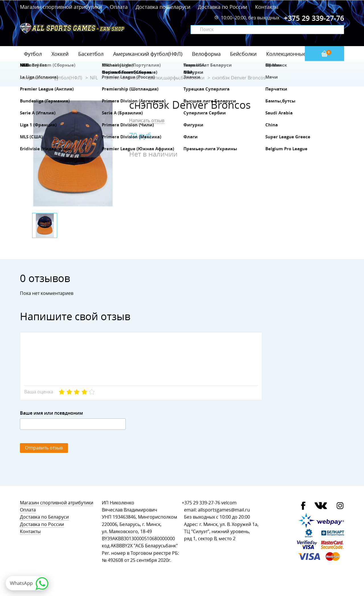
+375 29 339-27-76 (201, 503)
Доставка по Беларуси (163, 6)
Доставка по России (222, 6)
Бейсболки (243, 53)
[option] (73, 153)
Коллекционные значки (295, 53)
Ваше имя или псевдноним (51, 413)
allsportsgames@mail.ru (224, 510)
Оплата (119, 6)
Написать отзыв (146, 121)
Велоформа (206, 53)
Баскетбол (91, 53)
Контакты (266, 6)
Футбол (33, 53)
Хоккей (60, 53)
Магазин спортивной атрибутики (61, 6)
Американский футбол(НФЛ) (147, 53)
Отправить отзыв (44, 448)
